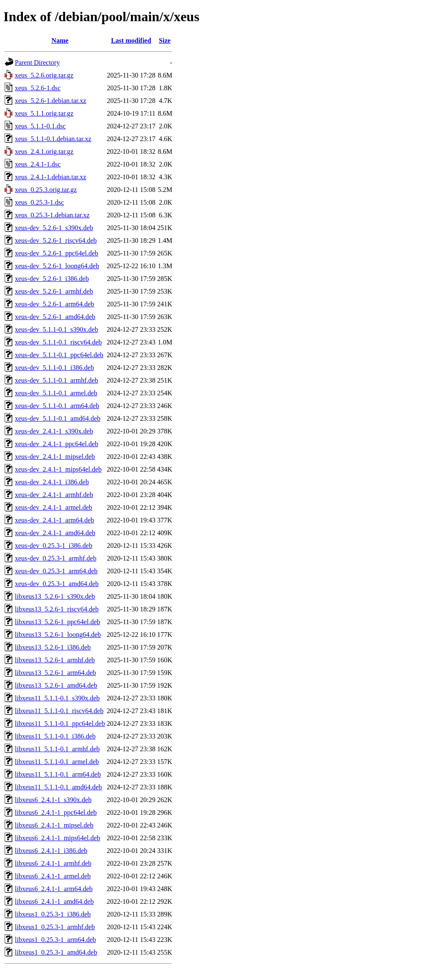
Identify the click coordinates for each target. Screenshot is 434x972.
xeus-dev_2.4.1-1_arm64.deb (54, 520)
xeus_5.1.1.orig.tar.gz (44, 113)
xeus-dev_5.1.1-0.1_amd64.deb (57, 418)
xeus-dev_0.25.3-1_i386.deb (53, 545)
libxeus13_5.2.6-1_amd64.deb (56, 685)
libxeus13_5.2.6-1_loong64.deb (58, 634)
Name (59, 40)
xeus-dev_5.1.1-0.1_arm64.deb (57, 405)
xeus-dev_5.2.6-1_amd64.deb (55, 316)
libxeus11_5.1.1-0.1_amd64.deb (58, 787)
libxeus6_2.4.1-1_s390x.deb (53, 799)
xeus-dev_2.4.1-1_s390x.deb (54, 431)
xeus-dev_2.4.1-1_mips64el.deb (58, 469)
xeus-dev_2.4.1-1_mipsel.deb (55, 456)
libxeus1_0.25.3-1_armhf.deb (55, 926)
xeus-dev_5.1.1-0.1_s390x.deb (56, 329)
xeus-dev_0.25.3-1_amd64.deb (57, 583)
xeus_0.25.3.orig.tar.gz (46, 189)
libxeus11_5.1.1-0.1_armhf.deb (57, 749)
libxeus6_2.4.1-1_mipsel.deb (54, 825)
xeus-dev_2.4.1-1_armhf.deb (54, 494)
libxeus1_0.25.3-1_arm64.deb (55, 939)
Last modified (131, 40)
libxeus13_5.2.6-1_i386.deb (53, 647)
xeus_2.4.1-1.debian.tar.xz (50, 177)
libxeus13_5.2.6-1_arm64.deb (55, 672)
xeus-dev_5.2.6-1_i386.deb (52, 278)
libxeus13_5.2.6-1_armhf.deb (55, 660)
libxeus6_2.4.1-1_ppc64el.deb (56, 812)
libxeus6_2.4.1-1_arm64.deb (54, 888)
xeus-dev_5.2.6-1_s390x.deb (54, 227)
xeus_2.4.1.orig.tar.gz (44, 151)
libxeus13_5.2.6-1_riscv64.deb (57, 609)
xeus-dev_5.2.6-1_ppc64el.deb (56, 253)
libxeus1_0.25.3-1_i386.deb (53, 914)
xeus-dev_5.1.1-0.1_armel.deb (56, 393)
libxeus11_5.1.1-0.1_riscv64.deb (59, 710)
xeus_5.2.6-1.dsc (38, 88)
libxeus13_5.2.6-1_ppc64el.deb (57, 621)
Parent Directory (37, 62)
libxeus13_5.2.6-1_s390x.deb (55, 596)
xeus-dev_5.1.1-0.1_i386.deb (54, 367)
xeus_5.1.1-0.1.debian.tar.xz (53, 138)
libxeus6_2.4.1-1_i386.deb (51, 850)
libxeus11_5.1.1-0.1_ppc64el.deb (60, 723)
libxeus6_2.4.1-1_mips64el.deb (57, 837)
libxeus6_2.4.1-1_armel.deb (53, 876)
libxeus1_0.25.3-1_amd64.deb (56, 952)
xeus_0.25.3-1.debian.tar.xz (52, 215)
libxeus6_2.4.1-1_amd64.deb (54, 901)
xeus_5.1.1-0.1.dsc (40, 126)
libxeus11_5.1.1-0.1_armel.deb (57, 761)
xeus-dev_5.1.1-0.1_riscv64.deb (58, 342)
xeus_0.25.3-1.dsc (39, 202)
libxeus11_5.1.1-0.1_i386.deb (55, 736)
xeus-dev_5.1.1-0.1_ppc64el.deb (59, 354)
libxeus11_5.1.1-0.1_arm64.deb (58, 774)
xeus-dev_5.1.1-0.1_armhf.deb (56, 380)
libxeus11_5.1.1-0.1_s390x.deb (57, 698)
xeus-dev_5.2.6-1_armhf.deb (54, 291)
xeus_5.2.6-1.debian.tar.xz (50, 100)
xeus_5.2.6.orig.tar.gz (44, 75)
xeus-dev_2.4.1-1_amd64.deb (55, 532)
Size (165, 40)
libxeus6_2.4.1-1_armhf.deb (53, 863)
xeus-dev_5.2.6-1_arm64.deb (54, 304)
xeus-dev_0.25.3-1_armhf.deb (55, 558)
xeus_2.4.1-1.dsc (38, 164)
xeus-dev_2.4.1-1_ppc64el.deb (56, 443)
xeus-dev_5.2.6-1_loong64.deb (57, 265)
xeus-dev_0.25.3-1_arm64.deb (56, 571)
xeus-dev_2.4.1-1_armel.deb (53, 507)
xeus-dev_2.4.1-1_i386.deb (52, 482)
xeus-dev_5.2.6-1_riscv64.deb (56, 240)
